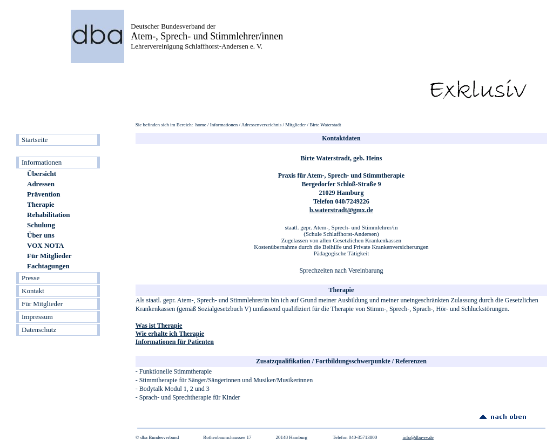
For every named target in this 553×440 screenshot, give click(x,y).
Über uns (41, 235)
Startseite (35, 140)
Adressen (41, 184)
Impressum (37, 317)
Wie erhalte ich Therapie (170, 333)
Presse (30, 278)
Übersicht (41, 174)
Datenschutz (39, 330)
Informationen (42, 162)
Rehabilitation (48, 215)
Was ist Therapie (159, 325)
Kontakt (33, 291)
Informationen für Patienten (175, 342)
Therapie (41, 204)
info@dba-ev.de (417, 437)
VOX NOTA (45, 245)
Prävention (43, 194)
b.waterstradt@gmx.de (341, 210)
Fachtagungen (48, 266)
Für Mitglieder (49, 256)
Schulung (41, 225)
